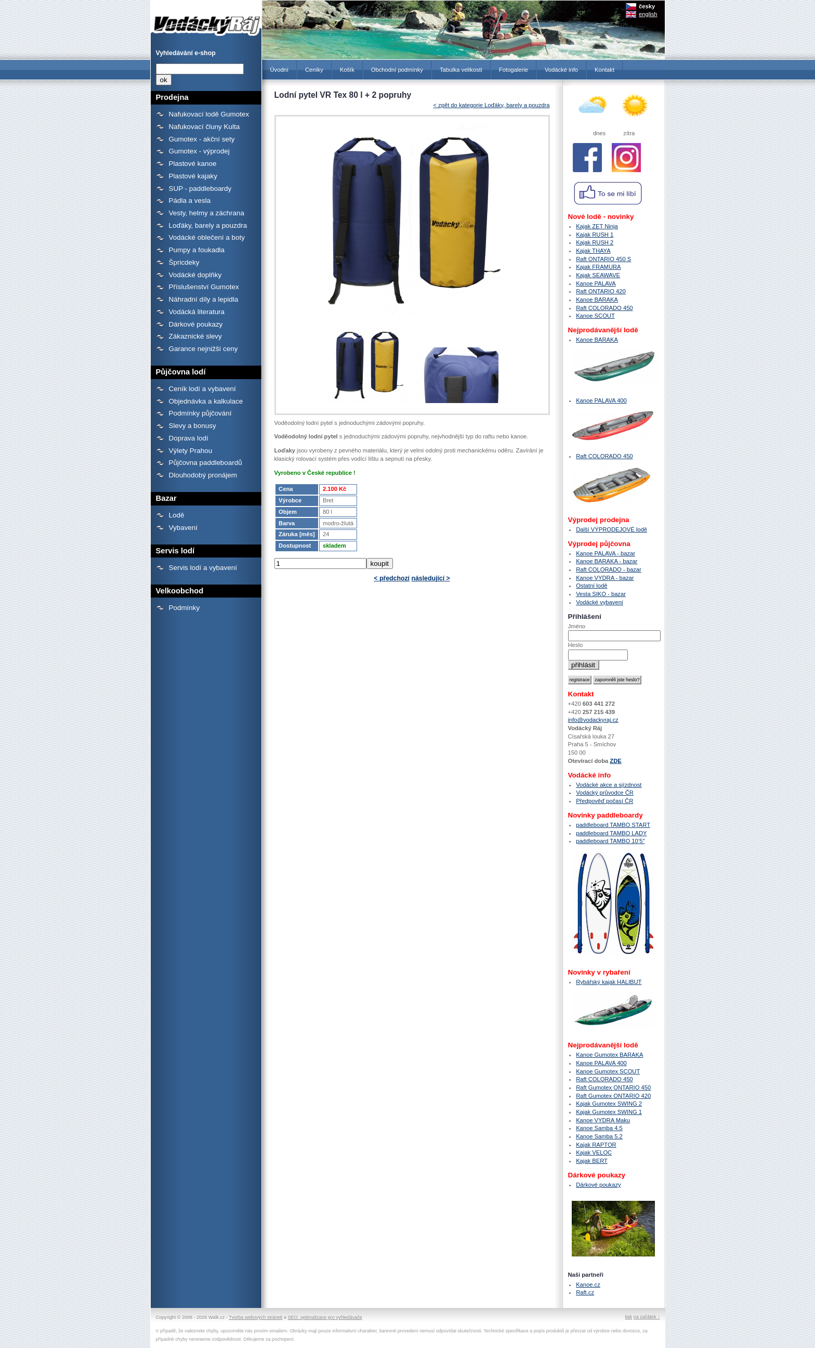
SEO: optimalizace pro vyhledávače (325, 1317)
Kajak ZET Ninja (597, 226)
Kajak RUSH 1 (594, 234)
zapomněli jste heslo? (617, 679)
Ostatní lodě (591, 585)
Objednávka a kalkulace (206, 401)
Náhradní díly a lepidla (204, 299)
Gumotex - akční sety (202, 139)
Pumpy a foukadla (197, 250)
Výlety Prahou (191, 451)
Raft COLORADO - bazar (608, 569)
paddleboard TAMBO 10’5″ (610, 841)
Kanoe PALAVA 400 (601, 400)
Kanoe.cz (588, 1284)
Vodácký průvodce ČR (605, 792)
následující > (430, 578)
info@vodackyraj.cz (593, 720)
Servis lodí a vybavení (203, 568)
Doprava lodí (188, 438)
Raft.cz (585, 1292)
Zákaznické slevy (195, 336)
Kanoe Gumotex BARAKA (609, 1055)
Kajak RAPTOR (596, 1145)
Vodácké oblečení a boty (207, 237)
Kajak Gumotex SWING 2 (609, 1103)
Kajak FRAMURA (598, 267)
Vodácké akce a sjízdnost (608, 785)
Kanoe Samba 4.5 (599, 1128)
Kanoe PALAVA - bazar (605, 553)
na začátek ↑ (647, 1316)
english (648, 14)
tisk (628, 1316)
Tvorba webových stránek (255, 1317)
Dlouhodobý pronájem (203, 475)
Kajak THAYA (593, 251)
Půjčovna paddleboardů (205, 462)
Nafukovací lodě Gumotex (209, 114)
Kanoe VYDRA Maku (603, 1120)
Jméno (577, 626)
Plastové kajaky (193, 176)
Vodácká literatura (197, 312)
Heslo (575, 645)
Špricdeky (184, 262)
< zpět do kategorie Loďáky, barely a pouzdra (491, 105)
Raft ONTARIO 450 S (603, 259)
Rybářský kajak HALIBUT (608, 982)
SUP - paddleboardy (200, 188)
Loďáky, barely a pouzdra (208, 225)
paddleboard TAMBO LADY (611, 833)
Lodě (177, 515)
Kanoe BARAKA (597, 299)
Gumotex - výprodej (199, 151)
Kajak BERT (592, 1161)
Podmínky (184, 608)
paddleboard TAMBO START (613, 825)
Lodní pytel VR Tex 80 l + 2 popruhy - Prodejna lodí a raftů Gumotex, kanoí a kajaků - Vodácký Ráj (206, 20)
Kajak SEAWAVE (598, 275)
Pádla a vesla (190, 200)
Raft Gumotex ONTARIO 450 (613, 1087)
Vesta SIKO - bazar (601, 594)
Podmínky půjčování (200, 413)
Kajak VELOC (594, 1152)
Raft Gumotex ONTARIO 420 (613, 1096)
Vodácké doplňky (195, 275)
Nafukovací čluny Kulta (204, 127)
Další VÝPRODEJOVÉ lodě (611, 529)
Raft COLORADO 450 (604, 308)
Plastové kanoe (193, 163)
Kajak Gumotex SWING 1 (609, 1112)
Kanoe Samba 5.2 (599, 1136)
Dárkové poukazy (196, 324)
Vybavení (183, 528)
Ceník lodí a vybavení (202, 389)
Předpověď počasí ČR (604, 801)
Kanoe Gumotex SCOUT (608, 1071)
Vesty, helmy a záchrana (206, 213)
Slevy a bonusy (192, 426)
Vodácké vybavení (599, 602)
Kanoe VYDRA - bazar (605, 578)
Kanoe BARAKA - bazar (606, 561)
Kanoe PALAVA (596, 283)
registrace (579, 679)
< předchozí (392, 578)
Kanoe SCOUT (595, 316)
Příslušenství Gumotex (204, 287)
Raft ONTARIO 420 (601, 291)
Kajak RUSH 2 (594, 242)
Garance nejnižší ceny (203, 349)
